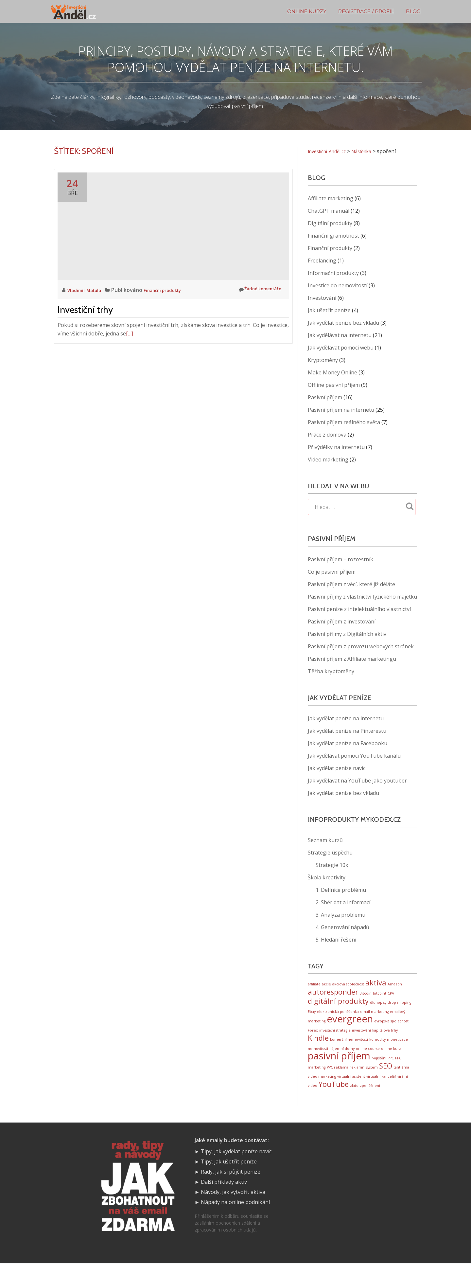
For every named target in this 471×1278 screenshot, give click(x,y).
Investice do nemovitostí (337, 285)
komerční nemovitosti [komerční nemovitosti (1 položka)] (349, 1047)
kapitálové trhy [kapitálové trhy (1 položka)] (385, 1037)
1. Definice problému (341, 889)
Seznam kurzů (325, 840)
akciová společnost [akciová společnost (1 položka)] (348, 984)
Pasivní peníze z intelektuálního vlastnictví (359, 609)
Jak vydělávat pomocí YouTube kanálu (354, 755)
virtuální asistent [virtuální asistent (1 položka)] (351, 1089)
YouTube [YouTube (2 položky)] (334, 1098)
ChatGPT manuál (328, 210)
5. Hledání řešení (336, 939)
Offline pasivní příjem (334, 384)
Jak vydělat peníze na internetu (346, 718)
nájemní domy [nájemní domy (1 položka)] (342, 1057)
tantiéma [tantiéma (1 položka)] (401, 1079)
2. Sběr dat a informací (343, 902)
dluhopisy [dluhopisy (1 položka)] (378, 1005)
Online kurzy (306, 11)
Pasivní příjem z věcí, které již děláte (351, 584)
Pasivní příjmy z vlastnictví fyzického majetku (362, 596)
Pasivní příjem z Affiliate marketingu (352, 658)
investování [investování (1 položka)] (361, 1037)
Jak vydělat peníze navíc (336, 768)
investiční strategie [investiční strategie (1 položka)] (335, 1037)
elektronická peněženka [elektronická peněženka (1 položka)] (338, 1015)
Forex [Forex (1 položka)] (313, 1037)
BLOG (413, 11)
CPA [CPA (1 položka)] (391, 995)
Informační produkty (333, 273)
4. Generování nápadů (342, 927)
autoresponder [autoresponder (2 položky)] (333, 994)
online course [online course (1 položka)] (368, 1057)
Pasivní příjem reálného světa (344, 422)
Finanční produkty (172, 290)
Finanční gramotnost (333, 235)
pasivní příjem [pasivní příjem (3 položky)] (339, 1066)
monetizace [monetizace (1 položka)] (397, 1047)
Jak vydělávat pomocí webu (341, 347)
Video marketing (328, 459)
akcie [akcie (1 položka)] (326, 984)
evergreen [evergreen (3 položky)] (350, 1024)
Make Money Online (332, 372)
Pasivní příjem (325, 397)
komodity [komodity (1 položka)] (377, 1047)
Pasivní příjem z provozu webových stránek (361, 646)
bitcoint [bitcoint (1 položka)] (379, 995)
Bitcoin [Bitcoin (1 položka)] (365, 995)
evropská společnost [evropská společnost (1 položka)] (391, 1027)
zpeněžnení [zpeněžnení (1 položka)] (370, 1099)
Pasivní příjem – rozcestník (340, 559)
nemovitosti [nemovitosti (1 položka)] (318, 1057)
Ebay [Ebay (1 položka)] (312, 1015)
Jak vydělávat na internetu (340, 335)
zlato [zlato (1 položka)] (354, 1099)
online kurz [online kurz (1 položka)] (391, 1057)
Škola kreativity (326, 877)
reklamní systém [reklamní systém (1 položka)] (364, 1079)
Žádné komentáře (255, 290)
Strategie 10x (332, 865)
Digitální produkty (330, 223)
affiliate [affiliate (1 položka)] (314, 984)
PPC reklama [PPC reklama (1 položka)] (337, 1079)
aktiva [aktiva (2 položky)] (375, 983)
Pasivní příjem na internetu (341, 409)
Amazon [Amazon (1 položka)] (395, 984)
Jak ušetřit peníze (329, 310)
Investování (322, 297)
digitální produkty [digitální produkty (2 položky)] (338, 1004)
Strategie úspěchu (330, 852)
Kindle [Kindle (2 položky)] (318, 1046)
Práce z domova (327, 434)
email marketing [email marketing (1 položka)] (374, 1015)
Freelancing (322, 260)
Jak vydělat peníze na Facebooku (347, 743)
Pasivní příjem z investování (341, 621)
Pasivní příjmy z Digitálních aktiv (347, 634)
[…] (129, 333)
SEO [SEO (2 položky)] (385, 1077)
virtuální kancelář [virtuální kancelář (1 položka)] (381, 1089)
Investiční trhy (85, 309)
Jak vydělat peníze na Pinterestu (347, 730)
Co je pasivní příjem (332, 571)
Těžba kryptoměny (331, 671)
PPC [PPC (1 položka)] (391, 1068)
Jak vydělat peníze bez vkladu (343, 322)
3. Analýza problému (340, 914)
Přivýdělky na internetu (336, 447)
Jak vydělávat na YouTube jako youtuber (357, 780)
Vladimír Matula (87, 290)
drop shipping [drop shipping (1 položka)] (399, 1005)
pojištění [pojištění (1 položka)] (379, 1068)
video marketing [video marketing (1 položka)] (322, 1089)
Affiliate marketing (330, 198)
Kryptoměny (323, 360)
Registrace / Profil (366, 11)
